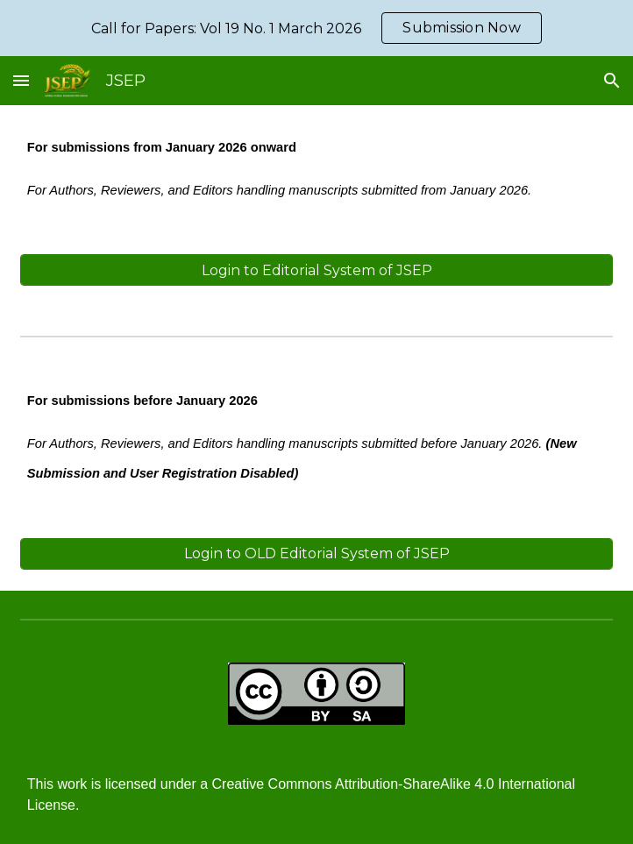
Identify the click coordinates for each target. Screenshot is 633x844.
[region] (316, 28)
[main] (316, 169)
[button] (21, 80)
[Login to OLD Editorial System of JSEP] (316, 553)
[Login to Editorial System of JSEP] (316, 270)
